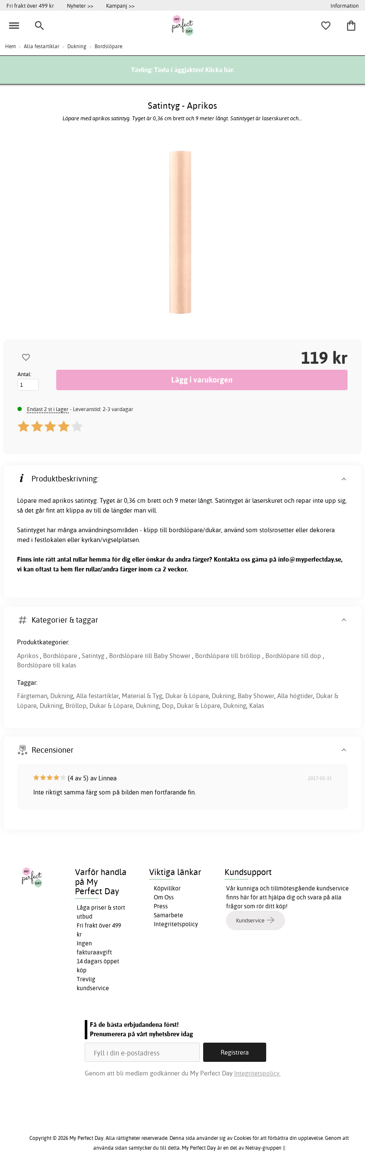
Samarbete (168, 915)
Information (345, 5)
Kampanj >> (120, 5)
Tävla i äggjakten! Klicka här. (194, 70)
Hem (10, 46)
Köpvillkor (167, 888)
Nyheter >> (80, 5)
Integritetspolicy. (257, 1073)
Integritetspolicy (176, 924)
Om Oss (164, 897)
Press (161, 906)
